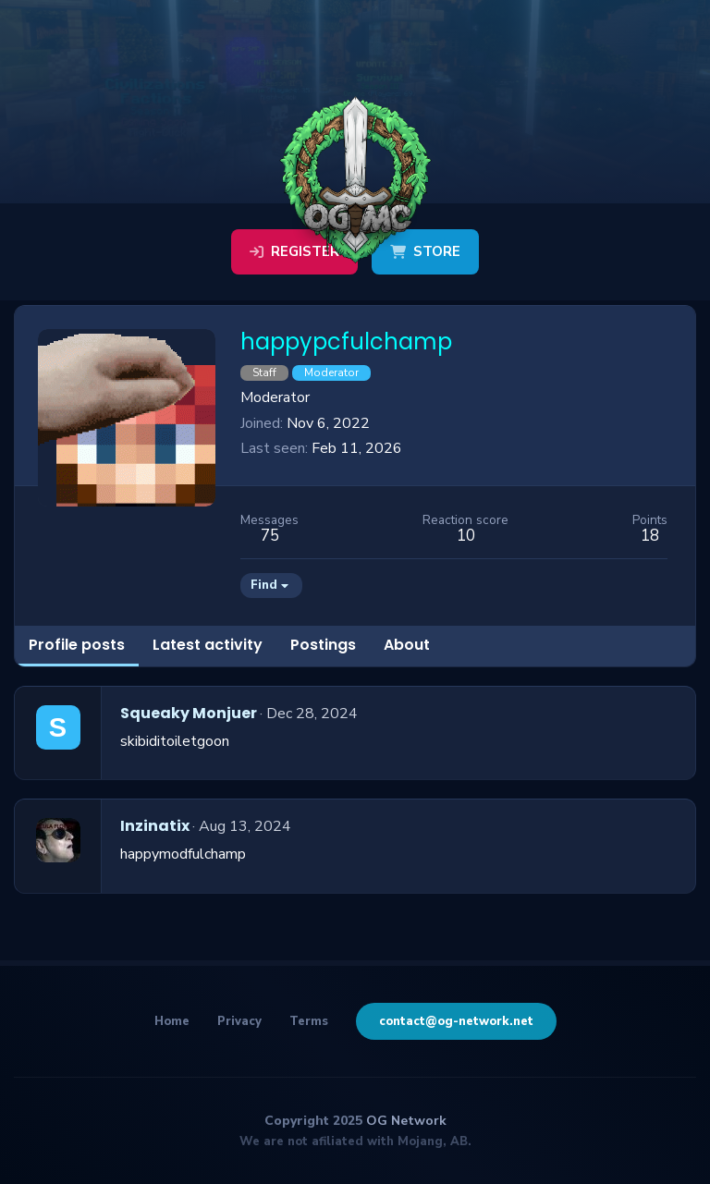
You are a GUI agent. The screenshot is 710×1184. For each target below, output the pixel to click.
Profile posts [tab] (77, 644)
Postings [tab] (323, 644)
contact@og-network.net (456, 1021)
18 (650, 535)
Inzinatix (155, 825)
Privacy (239, 1021)
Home (172, 1021)
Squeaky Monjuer (188, 713)
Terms (308, 1021)
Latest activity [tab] (208, 644)
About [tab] (407, 644)
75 (270, 535)
